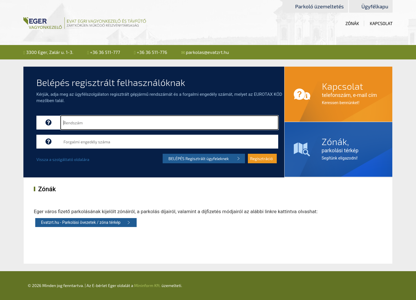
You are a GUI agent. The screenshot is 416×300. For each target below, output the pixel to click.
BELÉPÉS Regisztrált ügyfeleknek (198, 158)
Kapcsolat (381, 23)
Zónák (352, 23)
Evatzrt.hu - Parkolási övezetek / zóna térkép (80, 222)
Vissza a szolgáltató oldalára (62, 159)
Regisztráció (261, 158)
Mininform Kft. (147, 285)
